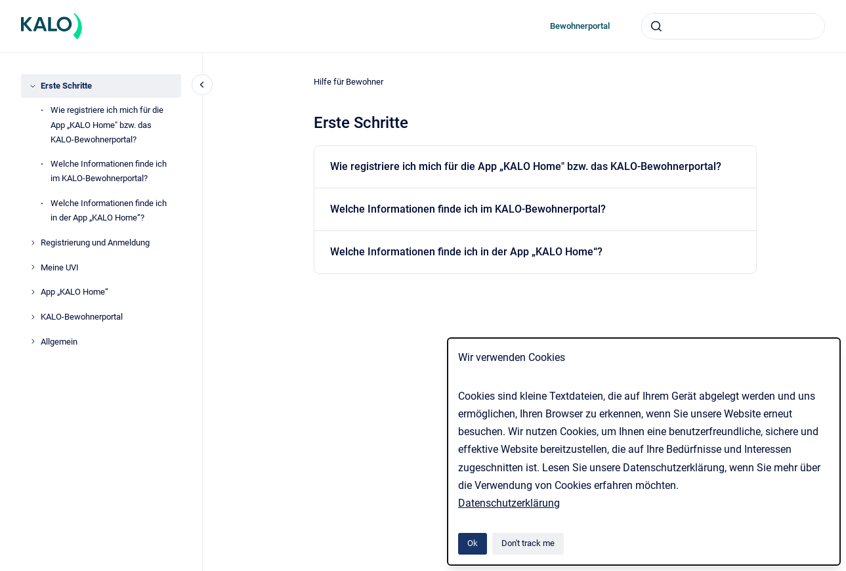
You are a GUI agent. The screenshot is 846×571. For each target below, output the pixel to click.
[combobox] (733, 26)
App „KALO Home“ (74, 292)
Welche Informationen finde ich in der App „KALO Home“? (109, 210)
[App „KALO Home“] (33, 292)
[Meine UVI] (33, 267)
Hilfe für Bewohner (348, 82)
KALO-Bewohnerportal (82, 317)
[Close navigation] (202, 84)
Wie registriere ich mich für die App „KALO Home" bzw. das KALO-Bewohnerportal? (107, 124)
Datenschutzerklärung (509, 503)
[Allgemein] (33, 341)
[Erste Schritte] (33, 86)
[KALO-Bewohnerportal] (33, 317)
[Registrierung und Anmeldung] (33, 243)
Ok (472, 543)
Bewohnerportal (580, 26)
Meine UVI (60, 267)
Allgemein (59, 342)
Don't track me (528, 543)
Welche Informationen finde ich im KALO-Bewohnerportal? (109, 171)
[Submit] (656, 26)
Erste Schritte (66, 86)
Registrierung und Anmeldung (95, 242)
